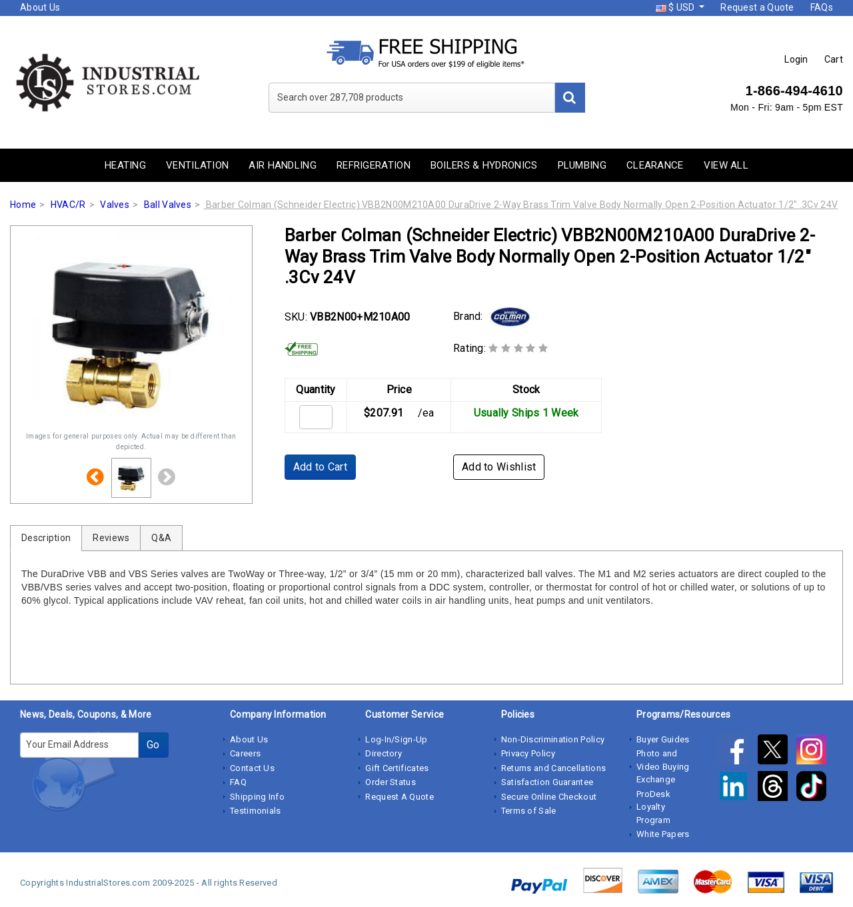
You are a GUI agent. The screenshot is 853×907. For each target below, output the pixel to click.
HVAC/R (68, 204)
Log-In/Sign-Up (396, 739)
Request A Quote (399, 797)
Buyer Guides (663, 739)
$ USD (676, 7)
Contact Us (252, 768)
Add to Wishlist (499, 466)
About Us (40, 7)
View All (726, 165)
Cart (833, 59)
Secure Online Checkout (549, 797)
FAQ (238, 782)
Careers (245, 753)
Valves (114, 204)
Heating (125, 165)
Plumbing (582, 165)
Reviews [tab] (111, 537)
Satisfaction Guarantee (547, 782)
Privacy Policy (528, 753)
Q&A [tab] (161, 537)
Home (23, 204)
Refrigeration (374, 165)
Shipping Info (257, 797)
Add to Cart (320, 466)
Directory (383, 753)
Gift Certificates (396, 768)
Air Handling (283, 165)
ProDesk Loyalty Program (653, 807)
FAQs (821, 7)
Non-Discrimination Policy (553, 739)
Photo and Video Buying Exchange (663, 766)
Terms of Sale (528, 811)
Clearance (655, 165)
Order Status (390, 782)
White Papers (663, 834)
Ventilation (197, 165)
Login (796, 59)
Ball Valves (167, 204)
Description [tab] (46, 537)
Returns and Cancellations (553, 768)
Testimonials (255, 811)
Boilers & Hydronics (484, 165)
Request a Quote (757, 7)
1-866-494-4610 (794, 90)
